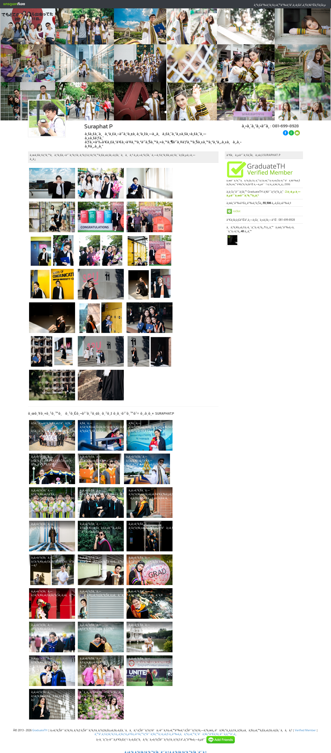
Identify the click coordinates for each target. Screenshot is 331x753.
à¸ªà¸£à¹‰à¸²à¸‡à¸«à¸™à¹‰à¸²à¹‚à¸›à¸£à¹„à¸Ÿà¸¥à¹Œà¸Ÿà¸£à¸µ (290, 5)
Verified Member (305, 730)
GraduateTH (39, 730)
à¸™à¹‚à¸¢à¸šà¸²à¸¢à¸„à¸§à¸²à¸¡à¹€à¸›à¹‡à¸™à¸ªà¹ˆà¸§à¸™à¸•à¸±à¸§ (132, 734)
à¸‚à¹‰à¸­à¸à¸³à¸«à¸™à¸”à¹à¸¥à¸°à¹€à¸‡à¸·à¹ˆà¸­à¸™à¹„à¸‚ (202, 734)
